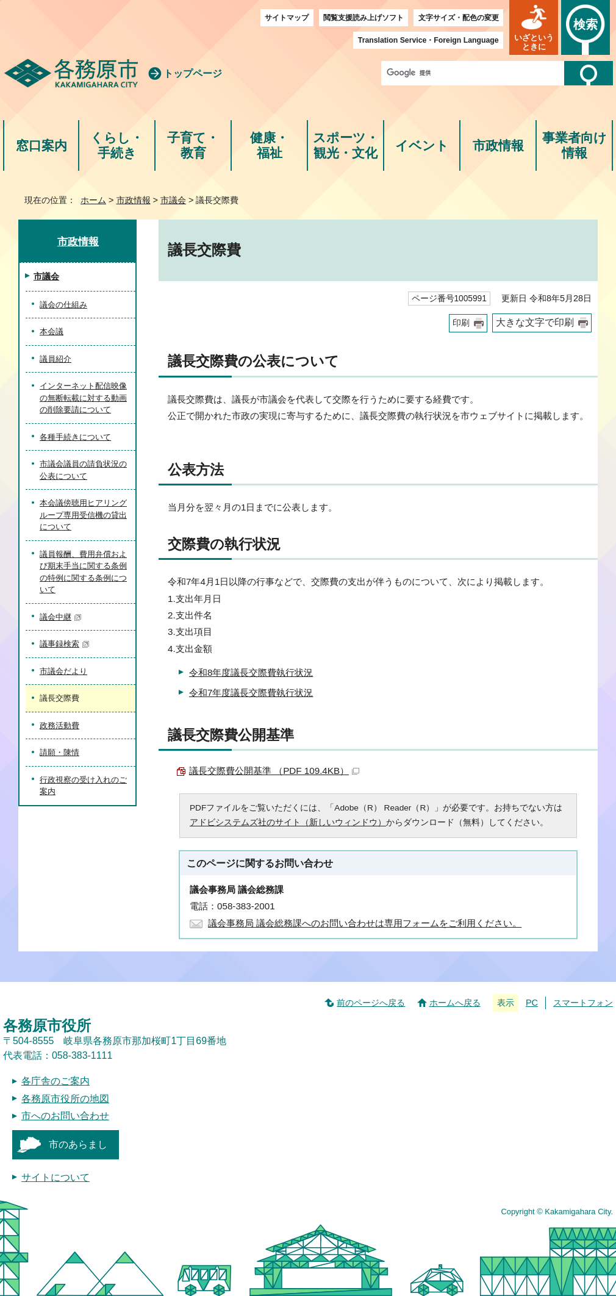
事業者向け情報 (574, 145)
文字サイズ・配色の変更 (458, 17)
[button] (533, 27)
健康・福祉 (269, 145)
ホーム (93, 200)
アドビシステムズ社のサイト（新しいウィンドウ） (288, 822)
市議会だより (63, 671)
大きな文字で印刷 (535, 322)
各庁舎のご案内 (55, 1081)
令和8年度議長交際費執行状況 (251, 672)
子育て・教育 (193, 145)
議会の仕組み (63, 304)
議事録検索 (65, 643)
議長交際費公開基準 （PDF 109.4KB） (274, 770)
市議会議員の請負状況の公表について (83, 470)
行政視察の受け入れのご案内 (83, 786)
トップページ (192, 73)
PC (532, 1003)
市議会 (173, 200)
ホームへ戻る (455, 1003)
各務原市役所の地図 (65, 1099)
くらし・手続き (116, 145)
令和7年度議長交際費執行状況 (251, 692)
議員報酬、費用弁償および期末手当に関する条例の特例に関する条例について (83, 572)
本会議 (51, 331)
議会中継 (61, 616)
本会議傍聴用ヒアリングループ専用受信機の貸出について (83, 514)
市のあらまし (78, 1144)
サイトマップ (287, 17)
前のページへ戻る (371, 1003)
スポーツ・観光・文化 (346, 145)
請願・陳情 (59, 752)
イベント (422, 145)
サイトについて (55, 1177)
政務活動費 (59, 725)
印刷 (461, 323)
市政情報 (498, 145)
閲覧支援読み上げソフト (363, 17)
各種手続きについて (75, 437)
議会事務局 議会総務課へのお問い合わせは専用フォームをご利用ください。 (364, 923)
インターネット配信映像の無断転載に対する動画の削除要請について (83, 397)
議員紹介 (55, 358)
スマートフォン (583, 1003)
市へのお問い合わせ (65, 1116)
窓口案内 (41, 145)
